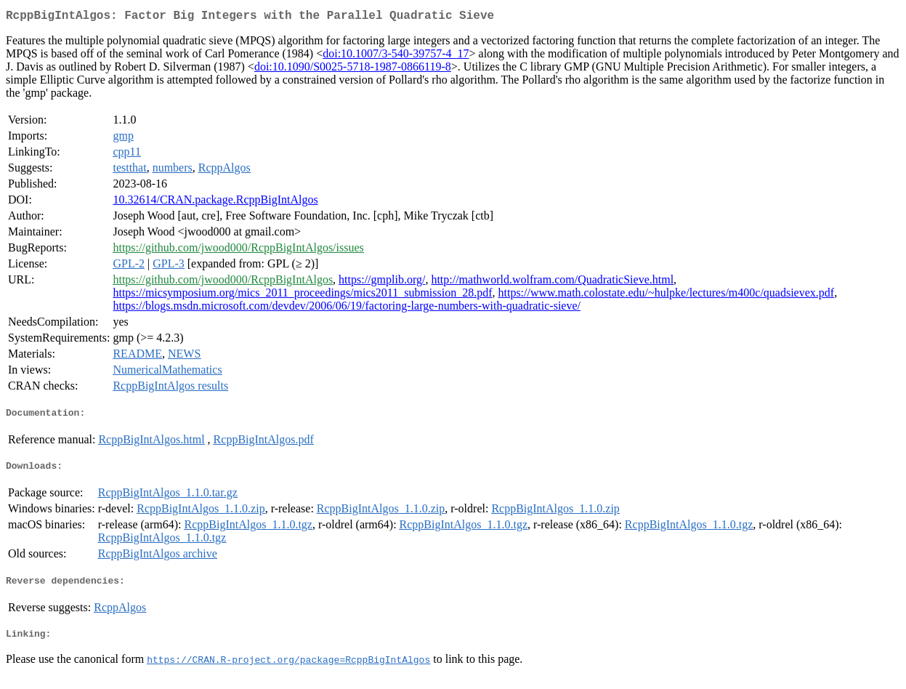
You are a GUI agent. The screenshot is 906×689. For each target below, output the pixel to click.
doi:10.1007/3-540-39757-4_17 (396, 56)
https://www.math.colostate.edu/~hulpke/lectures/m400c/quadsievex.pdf (666, 295)
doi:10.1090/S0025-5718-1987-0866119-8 (352, 69)
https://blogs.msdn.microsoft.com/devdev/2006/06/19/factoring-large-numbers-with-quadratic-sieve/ (347, 308)
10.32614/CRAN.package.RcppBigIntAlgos (215, 202)
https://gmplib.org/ (382, 282)
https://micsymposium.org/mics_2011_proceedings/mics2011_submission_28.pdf (302, 295)
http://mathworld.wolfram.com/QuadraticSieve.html (552, 282)
